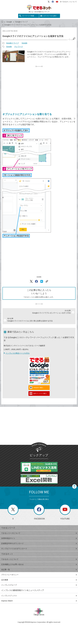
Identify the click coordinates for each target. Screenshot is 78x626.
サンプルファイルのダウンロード (39, 549)
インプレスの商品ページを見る (17, 353)
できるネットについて (68, 2)
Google (9, 22)
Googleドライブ (21, 22)
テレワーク (18, 47)
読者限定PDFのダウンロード (39, 543)
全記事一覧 (39, 570)
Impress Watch (39, 601)
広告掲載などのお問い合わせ (39, 564)
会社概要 (39, 580)
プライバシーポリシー (39, 575)
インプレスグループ (39, 585)
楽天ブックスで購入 (40, 393)
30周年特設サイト (39, 538)
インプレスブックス (39, 596)
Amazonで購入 (38, 387)
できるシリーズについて (39, 533)
